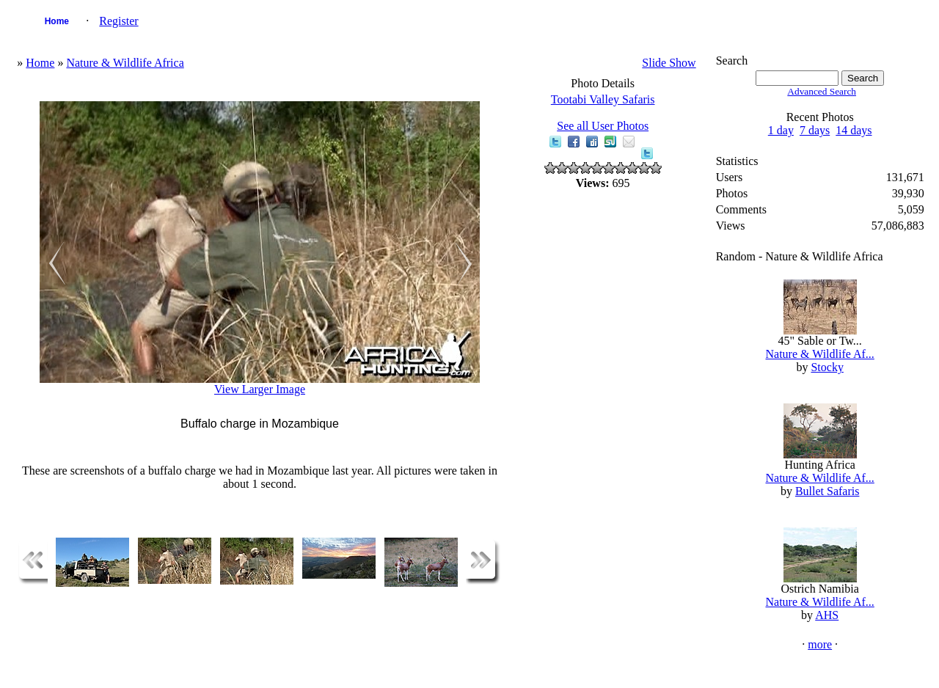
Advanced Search (821, 91)
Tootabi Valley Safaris (603, 99)
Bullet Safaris (827, 491)
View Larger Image (259, 389)
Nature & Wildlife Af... (819, 354)
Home (57, 21)
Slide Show (668, 62)
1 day (781, 130)
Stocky (827, 367)
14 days (854, 130)
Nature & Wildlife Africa (124, 62)
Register (118, 21)
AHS (826, 615)
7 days (815, 130)
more (820, 644)
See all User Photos (602, 126)
